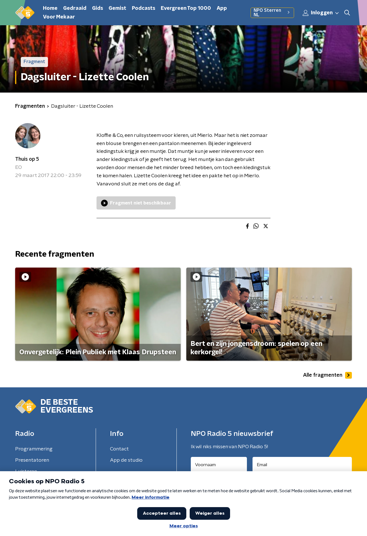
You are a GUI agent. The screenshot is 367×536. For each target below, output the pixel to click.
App (222, 8)
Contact (119, 449)
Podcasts (143, 8)
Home (50, 8)
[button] (347, 13)
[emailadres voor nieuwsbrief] (302, 465)
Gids (97, 8)
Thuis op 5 (27, 159)
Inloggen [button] (321, 13)
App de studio (126, 460)
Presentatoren (32, 460)
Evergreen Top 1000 (186, 8)
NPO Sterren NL (272, 12)
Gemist (117, 8)
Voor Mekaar (59, 17)
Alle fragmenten (327, 375)
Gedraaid (74, 8)
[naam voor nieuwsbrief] (219, 465)
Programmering (33, 449)
